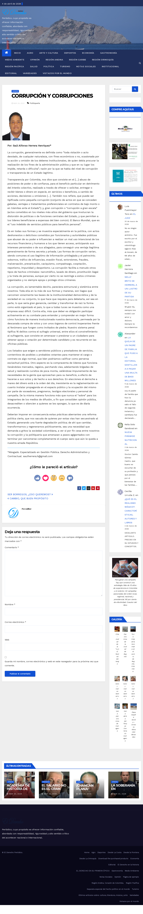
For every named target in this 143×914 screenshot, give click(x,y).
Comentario (12, 547)
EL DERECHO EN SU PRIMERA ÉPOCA (93, 871)
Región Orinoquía (103, 60)
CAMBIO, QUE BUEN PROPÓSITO (27, 498)
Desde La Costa (114, 852)
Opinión (35, 60)
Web (7, 639)
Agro (30, 53)
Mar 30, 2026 (15, 794)
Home (86, 852)
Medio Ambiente (14, 60)
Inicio (17, 53)
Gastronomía (108, 53)
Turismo (65, 66)
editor (28, 509)
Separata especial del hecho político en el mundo (108, 889)
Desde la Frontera (131, 852)
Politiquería (35, 103)
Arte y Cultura (48, 53)
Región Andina (54, 60)
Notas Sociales (86, 66)
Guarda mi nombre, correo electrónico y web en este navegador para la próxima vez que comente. (51, 663)
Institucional (110, 66)
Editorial (11, 73)
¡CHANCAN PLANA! (84, 787)
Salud (34, 66)
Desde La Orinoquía (87, 859)
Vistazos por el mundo (57, 73)
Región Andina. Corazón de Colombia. (108, 883)
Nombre (10, 604)
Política (48, 66)
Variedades (30, 73)
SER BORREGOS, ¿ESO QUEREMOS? (30, 494)
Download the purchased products (113, 859)
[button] (140, 63)
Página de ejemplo (131, 877)
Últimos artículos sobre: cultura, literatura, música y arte (103, 895)
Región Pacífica (14, 66)
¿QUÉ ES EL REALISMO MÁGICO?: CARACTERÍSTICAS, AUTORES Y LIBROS (131, 511)
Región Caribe (77, 60)
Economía (88, 53)
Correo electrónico (15, 622)
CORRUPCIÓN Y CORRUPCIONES (52, 96)
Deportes (70, 53)
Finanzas (45, 782)
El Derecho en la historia (128, 865)
